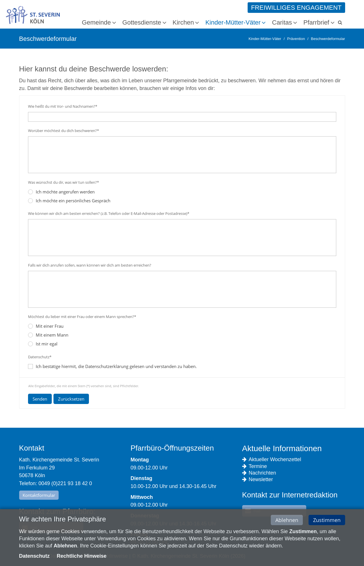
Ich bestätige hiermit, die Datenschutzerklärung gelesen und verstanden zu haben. (116, 366)
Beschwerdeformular (328, 39)
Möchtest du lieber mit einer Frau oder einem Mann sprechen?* (82, 316)
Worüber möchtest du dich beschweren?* (63, 130)
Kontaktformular (39, 495)
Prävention (296, 39)
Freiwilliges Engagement (296, 7)
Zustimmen (327, 520)
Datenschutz (34, 556)
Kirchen (183, 22)
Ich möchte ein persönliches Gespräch (69, 200)
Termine (254, 466)
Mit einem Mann (48, 335)
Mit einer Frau (45, 326)
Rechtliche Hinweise (82, 556)
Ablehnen (286, 520)
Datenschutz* (39, 356)
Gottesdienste (141, 22)
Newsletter (257, 479)
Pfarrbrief (316, 22)
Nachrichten (259, 473)
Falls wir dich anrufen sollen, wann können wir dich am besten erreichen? (89, 265)
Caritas (282, 22)
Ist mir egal (42, 344)
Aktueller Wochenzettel (271, 459)
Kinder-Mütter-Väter (232, 22)
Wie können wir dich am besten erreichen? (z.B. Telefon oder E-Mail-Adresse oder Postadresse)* (108, 213)
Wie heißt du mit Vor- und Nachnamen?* (62, 106)
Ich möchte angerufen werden (61, 192)
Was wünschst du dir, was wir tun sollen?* (63, 182)
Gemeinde (96, 22)
